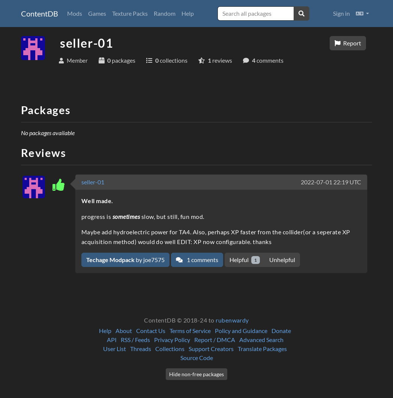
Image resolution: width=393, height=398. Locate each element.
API (112, 339)
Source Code (196, 357)
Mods (74, 13)
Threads (140, 348)
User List (114, 348)
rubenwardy (232, 320)
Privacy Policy (172, 339)
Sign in (341, 13)
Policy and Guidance (241, 330)
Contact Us (150, 330)
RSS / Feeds (135, 339)
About (124, 330)
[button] (362, 13)
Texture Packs (130, 13)
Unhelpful (282, 259)
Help (188, 13)
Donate (281, 330)
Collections (169, 348)
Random (165, 13)
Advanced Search (261, 339)
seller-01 (92, 181)
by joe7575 (125, 259)
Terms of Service (190, 330)
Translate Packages (262, 348)
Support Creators (211, 348)
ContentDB (39, 13)
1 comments (197, 259)
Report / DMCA (214, 339)
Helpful (245, 260)
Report (347, 43)
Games (97, 13)
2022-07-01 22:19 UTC (331, 181)
